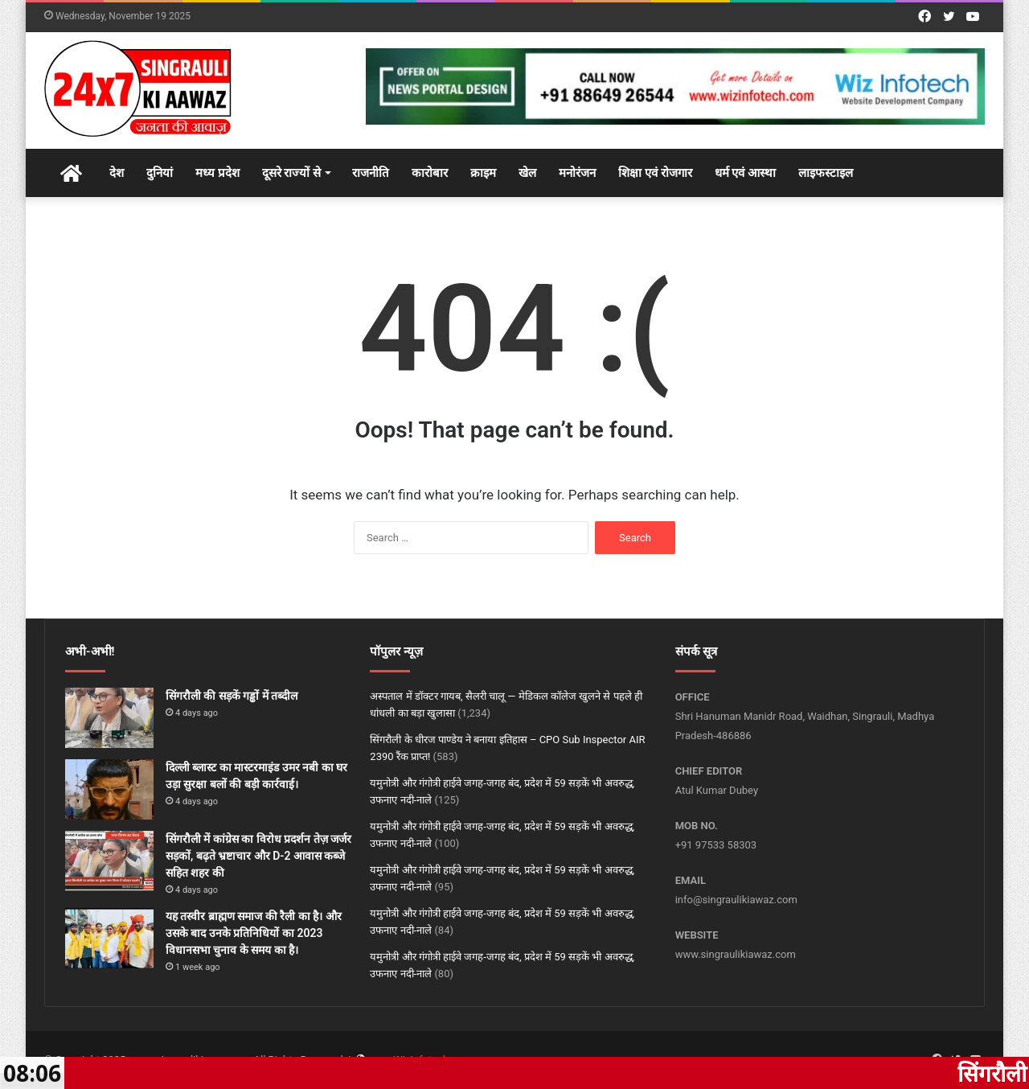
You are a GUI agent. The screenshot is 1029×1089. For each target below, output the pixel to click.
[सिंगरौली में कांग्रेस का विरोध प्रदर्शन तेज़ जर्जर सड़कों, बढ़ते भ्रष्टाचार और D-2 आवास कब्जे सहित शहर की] (109, 861)
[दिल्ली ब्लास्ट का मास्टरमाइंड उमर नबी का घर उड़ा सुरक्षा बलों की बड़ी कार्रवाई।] (109, 789)
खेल (527, 173)
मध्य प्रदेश (217, 173)
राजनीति (370, 173)
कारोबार (430, 173)
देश (116, 173)
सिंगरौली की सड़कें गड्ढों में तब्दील (231, 695)
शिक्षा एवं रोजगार (654, 173)
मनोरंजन (577, 173)
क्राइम (483, 173)
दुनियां (159, 173)
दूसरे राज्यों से (291, 173)
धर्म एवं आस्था (745, 173)
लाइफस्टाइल (825, 173)
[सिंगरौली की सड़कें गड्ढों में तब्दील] (109, 718)
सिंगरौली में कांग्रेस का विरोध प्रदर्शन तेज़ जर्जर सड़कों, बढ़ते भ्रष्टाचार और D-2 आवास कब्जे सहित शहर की (258, 855)
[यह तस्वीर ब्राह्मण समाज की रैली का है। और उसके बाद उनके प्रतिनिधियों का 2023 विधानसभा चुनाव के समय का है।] (109, 938)
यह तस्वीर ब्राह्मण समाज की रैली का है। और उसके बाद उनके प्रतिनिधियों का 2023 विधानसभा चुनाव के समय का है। (254, 933)
